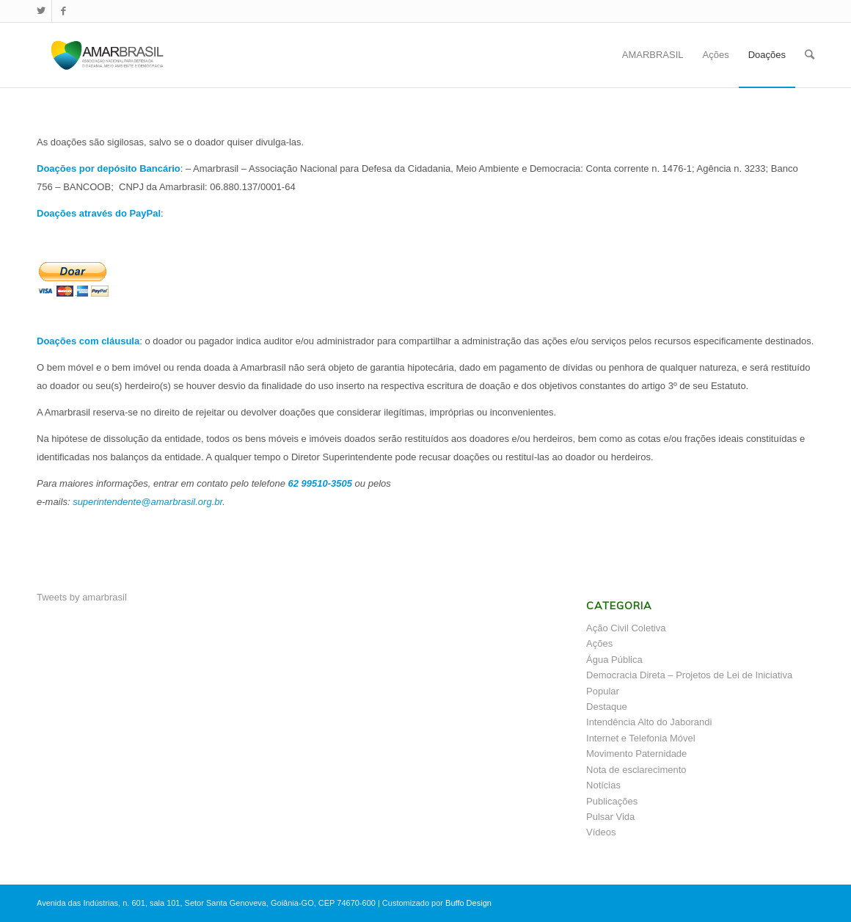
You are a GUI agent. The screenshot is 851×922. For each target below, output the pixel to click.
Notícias (603, 785)
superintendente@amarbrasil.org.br (147, 501)
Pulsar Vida (610, 816)
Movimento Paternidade (636, 753)
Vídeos (601, 832)
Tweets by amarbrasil (82, 597)
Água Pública (614, 659)
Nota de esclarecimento (636, 769)
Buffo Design (468, 903)
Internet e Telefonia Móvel (640, 738)
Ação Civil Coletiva (625, 628)
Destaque (606, 706)
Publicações (612, 801)
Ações (599, 643)
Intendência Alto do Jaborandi (649, 721)
